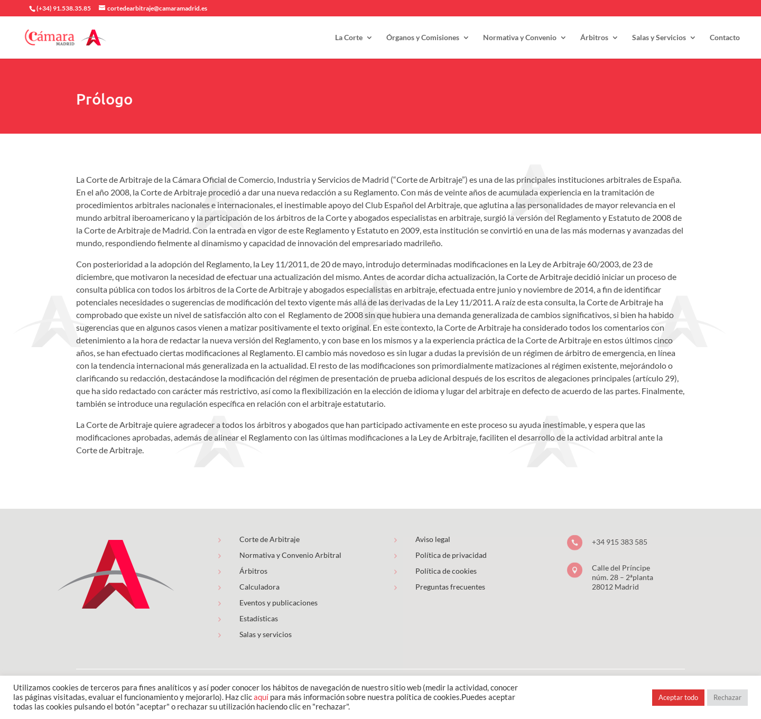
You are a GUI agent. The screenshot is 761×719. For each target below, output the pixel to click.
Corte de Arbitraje (269, 539)
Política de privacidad (451, 554)
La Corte (349, 38)
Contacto (725, 38)
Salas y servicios (265, 634)
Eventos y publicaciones (278, 602)
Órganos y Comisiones (422, 38)
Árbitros (594, 38)
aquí (261, 697)
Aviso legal (432, 539)
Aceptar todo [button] (678, 697)
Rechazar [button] (727, 697)
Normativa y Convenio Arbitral (290, 554)
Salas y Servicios (659, 38)
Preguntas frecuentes (450, 586)
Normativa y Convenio (519, 38)
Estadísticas (258, 618)
